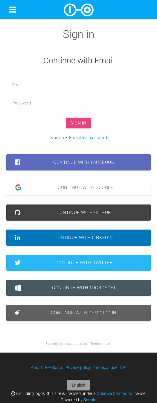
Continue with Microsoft (65, 288)
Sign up (57, 137)
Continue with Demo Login (66, 313)
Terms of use (105, 367)
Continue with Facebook (64, 162)
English (78, 385)
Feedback (54, 367)
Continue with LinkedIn (64, 238)
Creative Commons (114, 393)
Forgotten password (88, 137)
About (36, 367)
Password (21, 103)
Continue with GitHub (63, 212)
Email (17, 84)
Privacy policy (78, 367)
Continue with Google (61, 187)
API (123, 367)
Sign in (78, 123)
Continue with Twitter (64, 263)
